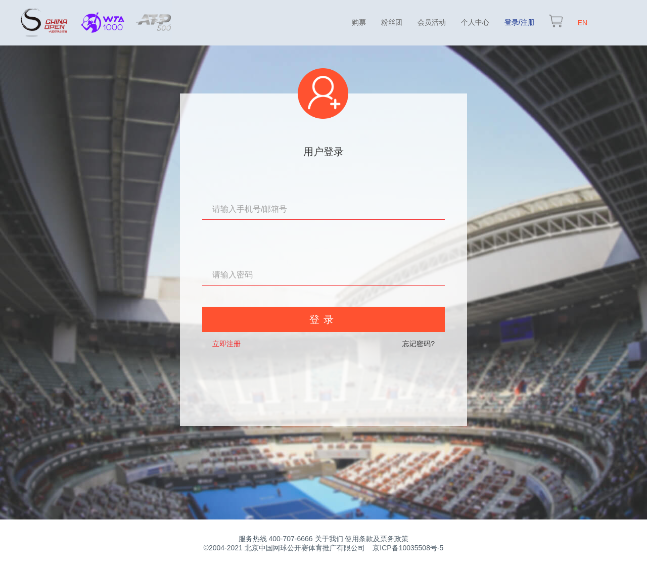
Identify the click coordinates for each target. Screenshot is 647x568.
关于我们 (329, 539)
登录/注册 (519, 22)
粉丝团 (391, 22)
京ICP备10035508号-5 (408, 548)
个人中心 (475, 22)
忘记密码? (418, 344)
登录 (323, 319)
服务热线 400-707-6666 (276, 539)
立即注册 (226, 344)
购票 (359, 22)
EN (582, 23)
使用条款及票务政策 (376, 539)
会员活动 (432, 22)
